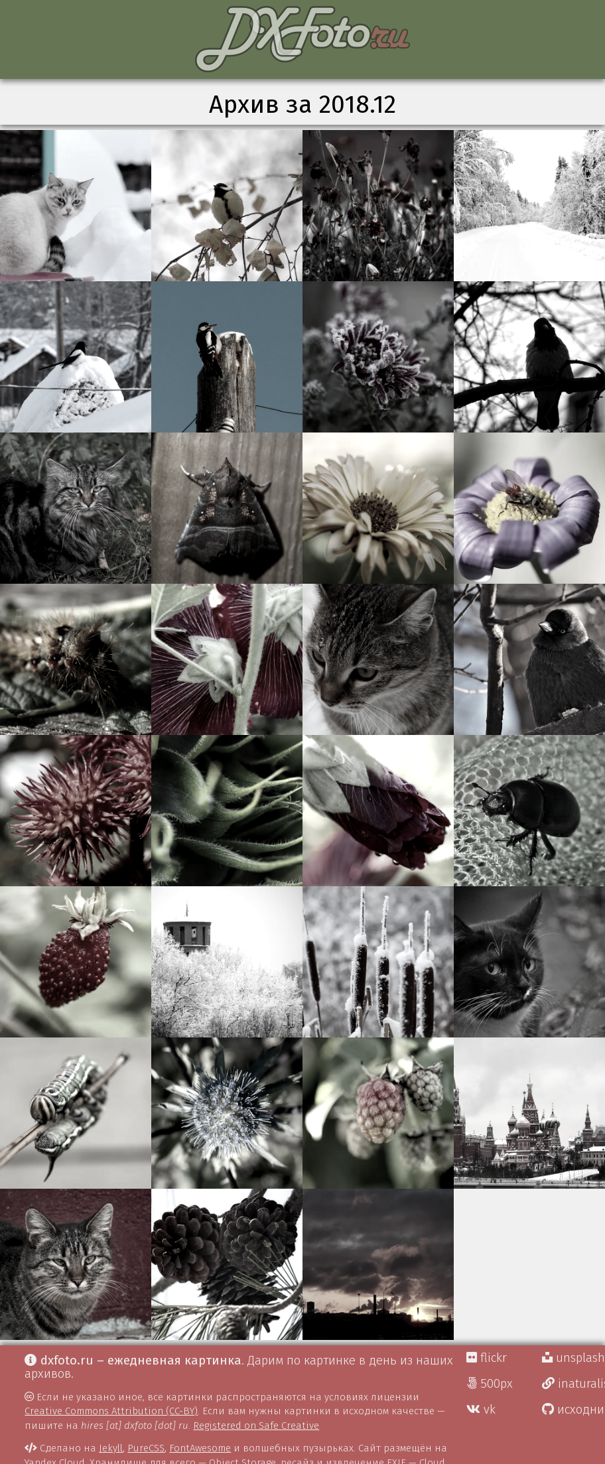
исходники (573, 1409)
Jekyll (111, 1448)
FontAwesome (200, 1448)
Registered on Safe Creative (256, 1425)
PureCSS (146, 1448)
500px (489, 1383)
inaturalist (573, 1383)
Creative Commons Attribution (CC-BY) (111, 1411)
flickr (486, 1358)
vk (481, 1409)
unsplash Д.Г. (573, 1358)
